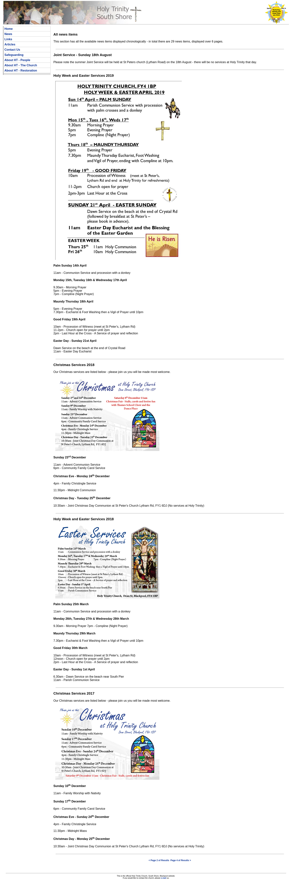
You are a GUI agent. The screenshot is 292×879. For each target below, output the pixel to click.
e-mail (163, 878)
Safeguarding (13, 54)
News (8, 34)
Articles (9, 44)
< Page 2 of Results (159, 860)
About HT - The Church (20, 65)
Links (8, 39)
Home (8, 28)
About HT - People (17, 60)
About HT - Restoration (20, 70)
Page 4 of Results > (180, 860)
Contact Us (12, 49)
